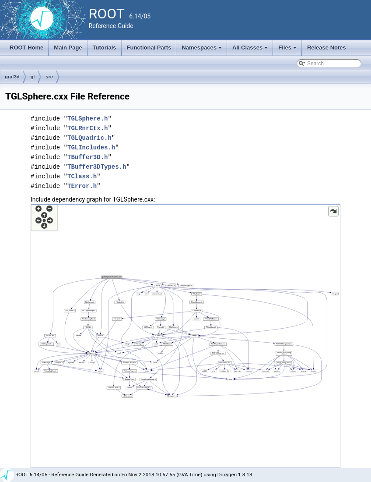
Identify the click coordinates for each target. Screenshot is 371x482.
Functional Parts (149, 47)
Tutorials (104, 47)
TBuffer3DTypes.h (96, 167)
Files (288, 50)
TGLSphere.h (87, 118)
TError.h (82, 186)
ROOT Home (26, 47)
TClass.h (82, 176)
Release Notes (326, 47)
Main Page (68, 47)
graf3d (12, 76)
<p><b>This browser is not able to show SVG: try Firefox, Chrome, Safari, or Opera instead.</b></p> (185, 336)
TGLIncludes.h (91, 147)
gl (33, 76)
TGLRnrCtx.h (87, 128)
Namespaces (202, 50)
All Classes (251, 50)
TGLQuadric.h (89, 138)
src (49, 76)
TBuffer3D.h (87, 157)
